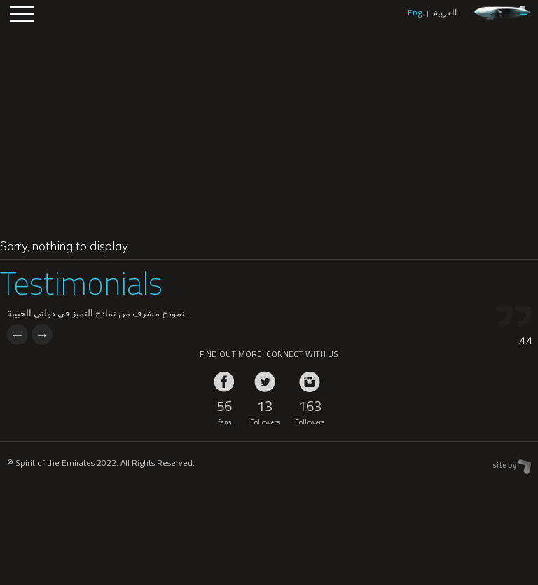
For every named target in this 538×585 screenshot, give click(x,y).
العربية (445, 12)
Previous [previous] (17, 334)
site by (504, 465)
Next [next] (42, 334)
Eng (415, 12)
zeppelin (502, 13)
